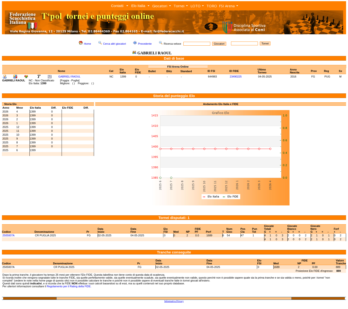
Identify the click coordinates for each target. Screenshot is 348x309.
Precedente (145, 43)
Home (87, 43)
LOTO (195, 5)
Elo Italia (138, 6)
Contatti (117, 6)
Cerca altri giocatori (114, 43)
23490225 (236, 76)
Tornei (179, 5)
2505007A (8, 235)
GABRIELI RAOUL (69, 76)
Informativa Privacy (174, 301)
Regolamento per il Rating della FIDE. (69, 286)
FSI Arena (227, 5)
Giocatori (159, 5)
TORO (211, 5)
